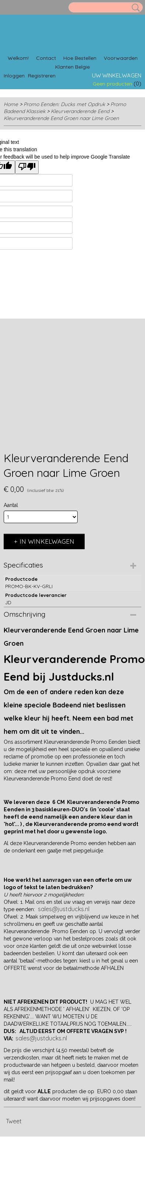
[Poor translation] (27, 167)
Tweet (14, 1121)
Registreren (42, 75)
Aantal (11, 505)
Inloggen (14, 75)
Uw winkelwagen (116, 75)
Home (11, 104)
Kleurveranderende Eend (80, 111)
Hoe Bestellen (79, 58)
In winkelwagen (47, 541)
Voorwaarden (121, 58)
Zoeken (134, 7)
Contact (46, 58)
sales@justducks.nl (63, 909)
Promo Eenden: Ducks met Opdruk (64, 104)
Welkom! (18, 58)
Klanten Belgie (72, 67)
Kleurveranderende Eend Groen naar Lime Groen (61, 118)
